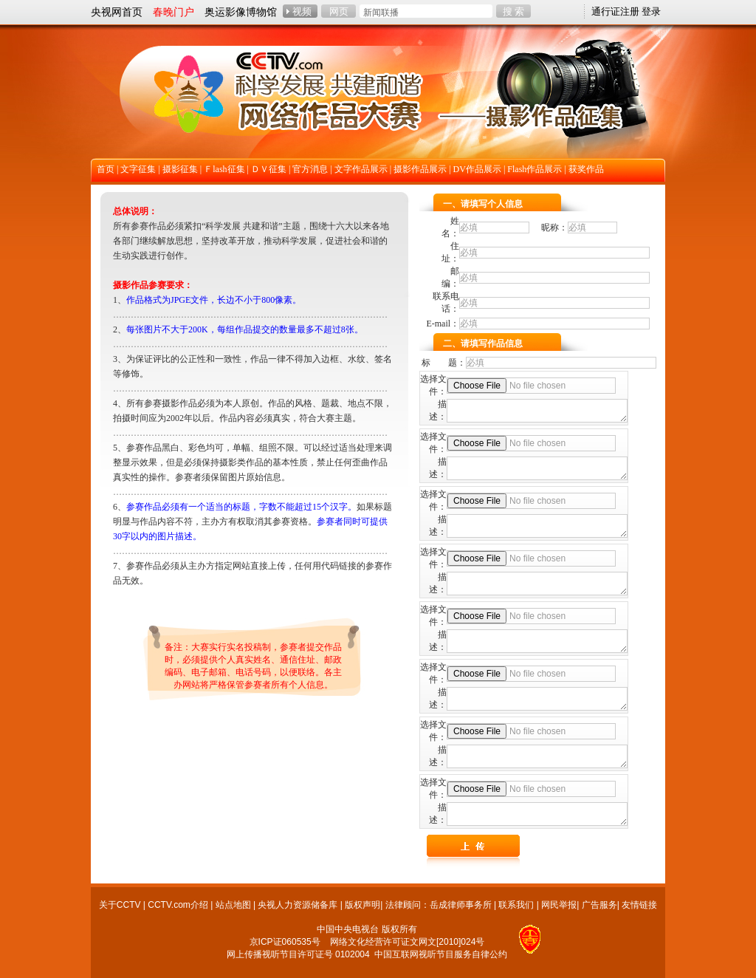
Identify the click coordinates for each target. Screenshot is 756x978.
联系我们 (516, 905)
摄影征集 (180, 169)
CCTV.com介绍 (178, 905)
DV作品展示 (477, 169)
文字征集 (138, 169)
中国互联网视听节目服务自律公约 (440, 954)
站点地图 (233, 905)
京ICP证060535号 (285, 942)
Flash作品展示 (534, 169)
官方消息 (310, 169)
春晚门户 (173, 12)
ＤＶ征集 (268, 169)
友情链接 (639, 905)
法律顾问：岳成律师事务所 (438, 905)
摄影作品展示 (420, 169)
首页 (105, 169)
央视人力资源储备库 (297, 905)
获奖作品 (586, 169)
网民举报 (559, 905)
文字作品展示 (361, 169)
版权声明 (362, 905)
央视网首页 (116, 12)
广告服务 (599, 905)
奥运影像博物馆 (241, 12)
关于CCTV (120, 905)
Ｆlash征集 (224, 169)
